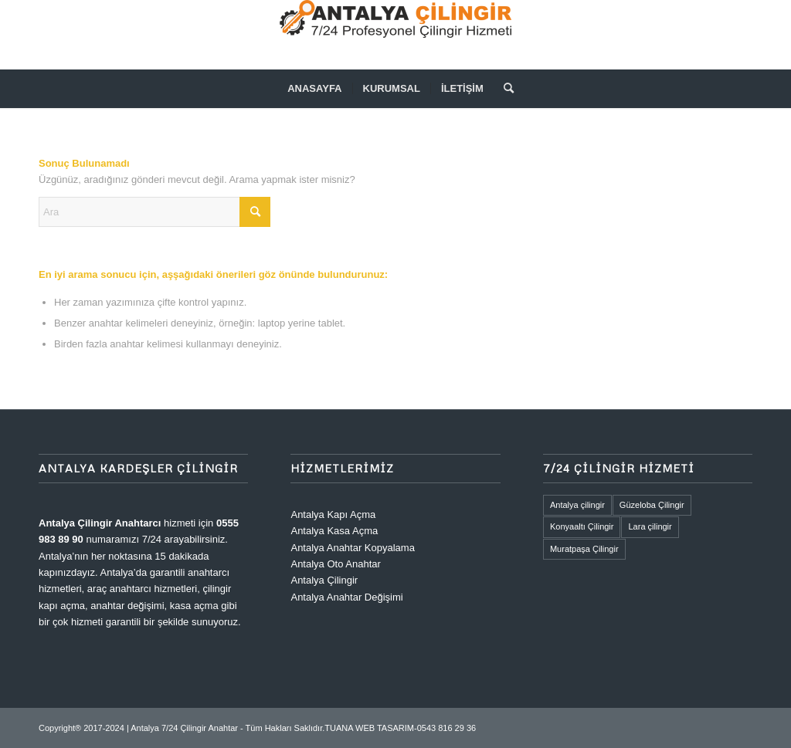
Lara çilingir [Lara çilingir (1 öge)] (649, 526)
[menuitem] (314, 88)
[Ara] (504, 88)
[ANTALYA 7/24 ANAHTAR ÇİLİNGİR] (395, 34)
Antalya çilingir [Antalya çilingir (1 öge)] (577, 504)
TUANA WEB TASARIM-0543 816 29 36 (400, 728)
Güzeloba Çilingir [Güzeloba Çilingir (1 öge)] (652, 504)
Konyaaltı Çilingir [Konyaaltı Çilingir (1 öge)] (582, 526)
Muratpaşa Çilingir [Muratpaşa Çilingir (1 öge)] (584, 548)
